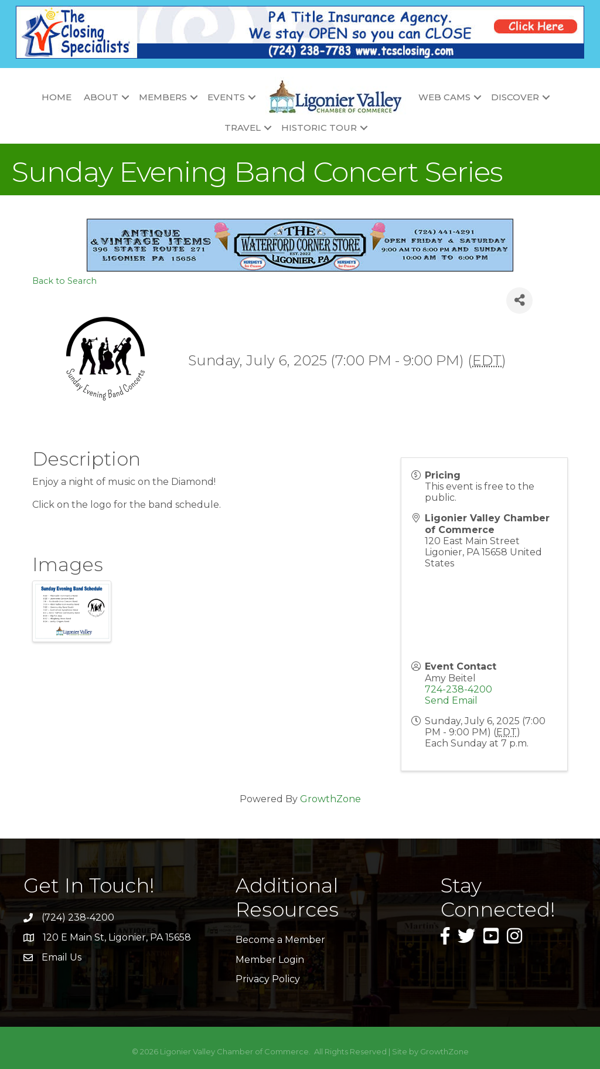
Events (226, 97)
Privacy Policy (268, 979)
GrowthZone (330, 799)
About (101, 97)
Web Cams (444, 97)
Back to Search (64, 281)
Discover (515, 97)
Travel (242, 127)
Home (56, 97)
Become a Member (280, 939)
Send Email (451, 700)
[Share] (519, 300)
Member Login (270, 959)
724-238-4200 (458, 689)
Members (163, 97)
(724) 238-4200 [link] (78, 917)
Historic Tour (319, 127)
